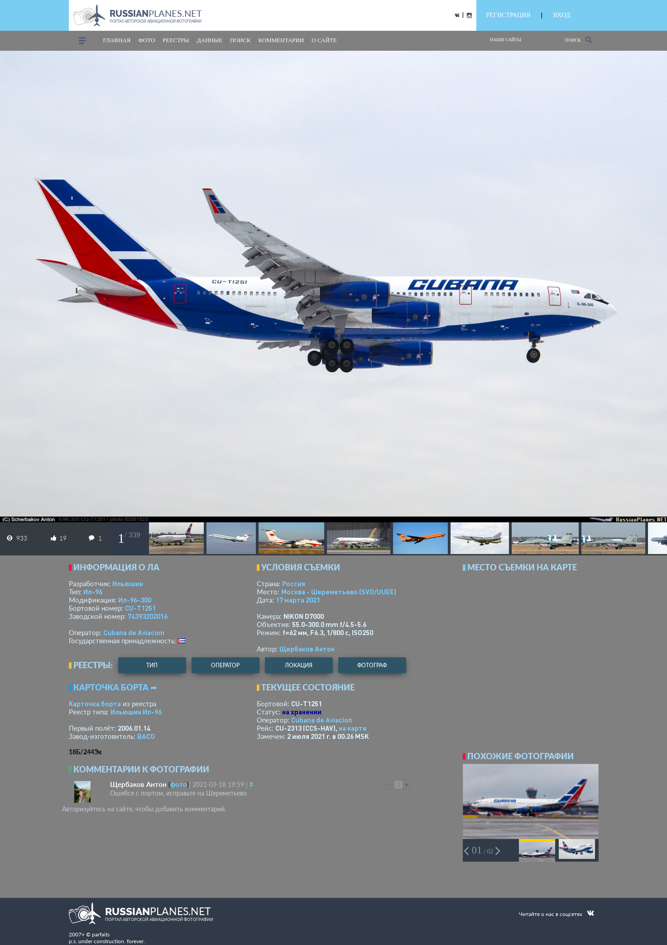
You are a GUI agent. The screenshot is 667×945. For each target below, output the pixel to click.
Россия (293, 583)
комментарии (281, 40)
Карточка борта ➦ (115, 687)
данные (209, 40)
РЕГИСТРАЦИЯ (508, 15)
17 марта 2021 (298, 600)
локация (298, 665)
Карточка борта (95, 703)
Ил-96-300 (134, 600)
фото (146, 40)
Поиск (578, 39)
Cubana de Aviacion (133, 632)
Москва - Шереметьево (338, 592)
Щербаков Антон (307, 649)
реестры (176, 40)
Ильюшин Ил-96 (136, 712)
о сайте (324, 40)
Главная (117, 40)
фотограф (372, 665)
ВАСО (146, 736)
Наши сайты (506, 39)
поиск (240, 40)
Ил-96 (92, 592)
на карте (353, 728)
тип (152, 665)
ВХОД (561, 15)
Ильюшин (127, 583)
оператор (225, 665)
